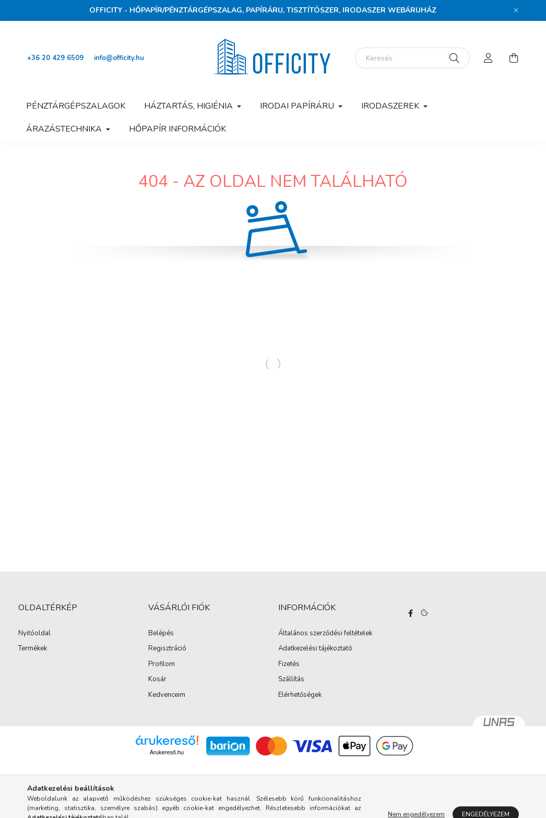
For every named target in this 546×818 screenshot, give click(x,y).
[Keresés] (412, 58)
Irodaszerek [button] (391, 106)
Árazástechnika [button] (65, 129)
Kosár (157, 679)
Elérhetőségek (300, 695)
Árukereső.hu (167, 752)
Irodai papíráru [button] (298, 106)
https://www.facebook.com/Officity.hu (410, 613)
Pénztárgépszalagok (75, 106)
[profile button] (488, 58)
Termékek (32, 649)
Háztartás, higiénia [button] (189, 106)
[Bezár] (516, 10)
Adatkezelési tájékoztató (315, 649)
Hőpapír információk (177, 129)
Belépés (161, 634)
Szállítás (291, 679)
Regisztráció (167, 649)
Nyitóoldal (34, 634)
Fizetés (289, 664)
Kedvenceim (166, 695)
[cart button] (513, 58)
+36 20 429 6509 (55, 58)
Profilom (161, 664)
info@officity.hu (119, 58)
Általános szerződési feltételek (325, 634)
